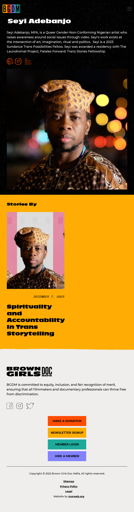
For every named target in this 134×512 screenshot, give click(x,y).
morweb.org (76, 496)
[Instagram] (19, 405)
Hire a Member (67, 456)
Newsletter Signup (67, 432)
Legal (68, 491)
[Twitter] (30, 405)
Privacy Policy (68, 486)
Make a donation (67, 421)
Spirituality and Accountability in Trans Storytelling (36, 320)
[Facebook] (10, 405)
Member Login (67, 444)
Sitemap (68, 481)
